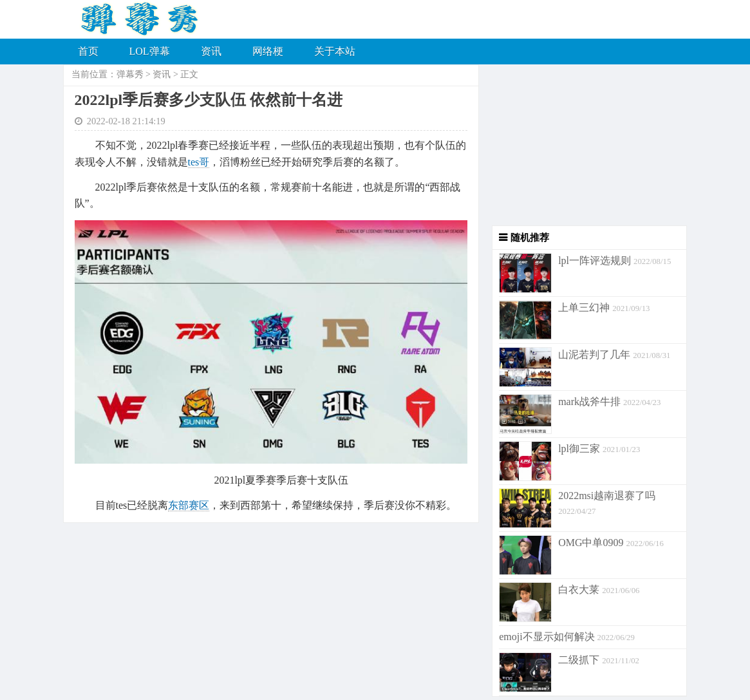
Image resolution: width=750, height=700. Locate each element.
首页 (88, 51)
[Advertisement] (583, 144)
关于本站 (334, 51)
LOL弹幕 (149, 51)
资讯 (211, 51)
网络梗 (267, 51)
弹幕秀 (130, 74)
